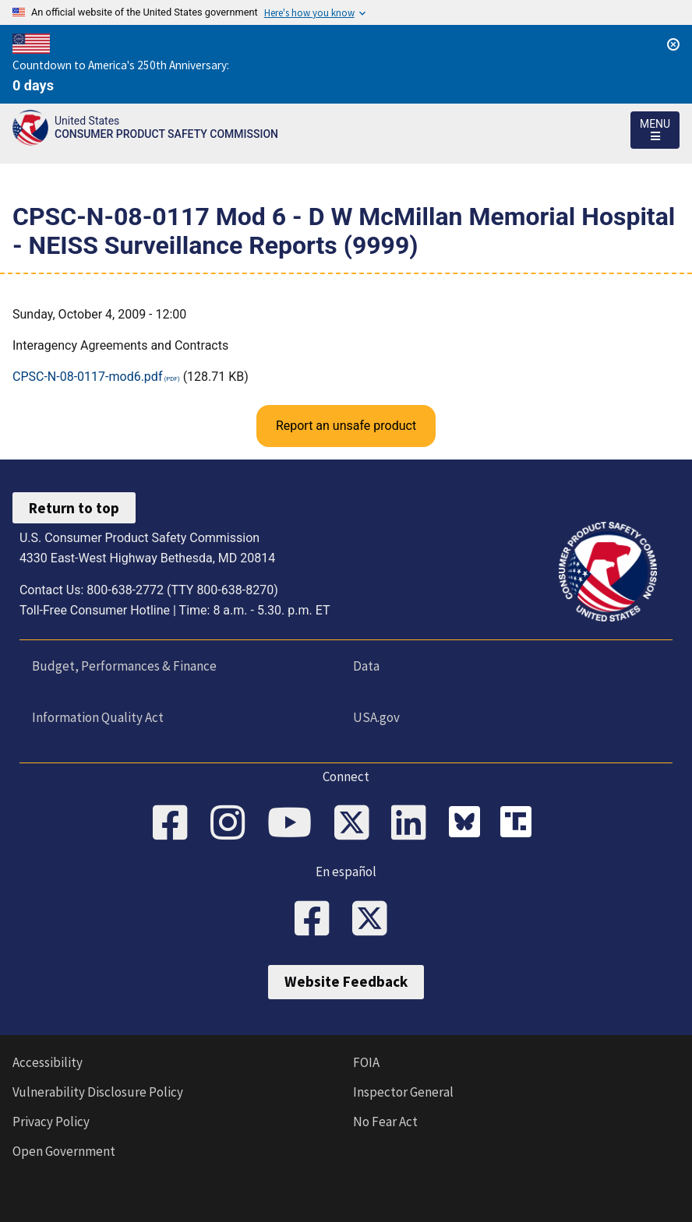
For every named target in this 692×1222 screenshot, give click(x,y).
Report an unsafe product (346, 425)
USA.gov (376, 717)
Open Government (63, 1151)
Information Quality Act (98, 717)
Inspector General (403, 1092)
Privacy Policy (51, 1121)
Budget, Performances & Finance (124, 665)
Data (366, 665)
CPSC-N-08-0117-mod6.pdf (87, 376)
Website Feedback (346, 982)
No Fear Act (385, 1121)
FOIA (366, 1062)
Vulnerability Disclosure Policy (97, 1092)
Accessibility (47, 1062)
